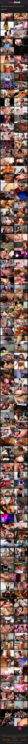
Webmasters (15, 740)
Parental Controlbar (6, 739)
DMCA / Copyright (6, 740)
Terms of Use (15, 739)
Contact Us (22, 740)
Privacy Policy (23, 739)
